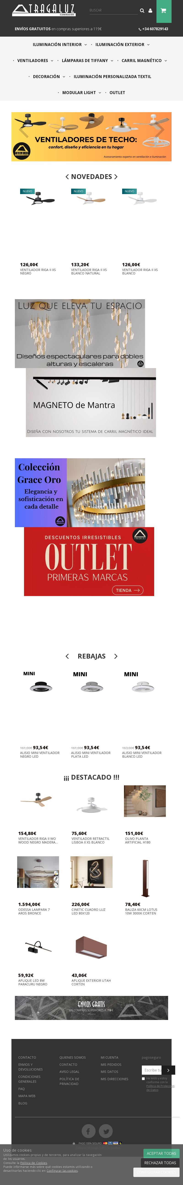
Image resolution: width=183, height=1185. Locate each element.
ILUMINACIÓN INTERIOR (60, 44)
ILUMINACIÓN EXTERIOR (122, 44)
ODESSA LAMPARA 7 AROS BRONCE (34, 911)
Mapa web (26, 1096)
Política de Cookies (33, 1163)
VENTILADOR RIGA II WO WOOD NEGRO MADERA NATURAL (37, 840)
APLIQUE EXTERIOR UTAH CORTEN (91, 982)
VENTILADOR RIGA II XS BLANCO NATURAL (89, 271)
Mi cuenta (109, 1057)
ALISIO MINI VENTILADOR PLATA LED (90, 754)
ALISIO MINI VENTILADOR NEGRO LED (39, 754)
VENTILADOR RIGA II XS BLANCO (140, 271)
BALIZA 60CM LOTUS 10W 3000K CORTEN (141, 911)
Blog (22, 1103)
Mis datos (109, 1071)
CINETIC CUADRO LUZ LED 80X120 (88, 911)
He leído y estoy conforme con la (158, 1084)
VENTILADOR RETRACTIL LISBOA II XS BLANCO (91, 840)
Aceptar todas (161, 1153)
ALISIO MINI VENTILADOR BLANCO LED (141, 754)
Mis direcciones (114, 1079)
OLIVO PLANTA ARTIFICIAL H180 (138, 840)
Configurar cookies (156, 1172)
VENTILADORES (34, 60)
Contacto (27, 1057)
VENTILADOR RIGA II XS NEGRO (38, 271)
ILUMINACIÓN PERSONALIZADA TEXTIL (112, 76)
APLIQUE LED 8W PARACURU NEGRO (32, 982)
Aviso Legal (69, 1071)
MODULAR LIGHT (81, 92)
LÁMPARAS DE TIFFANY (87, 60)
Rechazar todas (160, 1162)
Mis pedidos (111, 1064)
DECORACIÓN (48, 76)
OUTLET (117, 92)
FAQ (21, 1089)
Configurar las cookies (62, 1171)
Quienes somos (72, 1057)
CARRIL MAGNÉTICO (144, 60)
